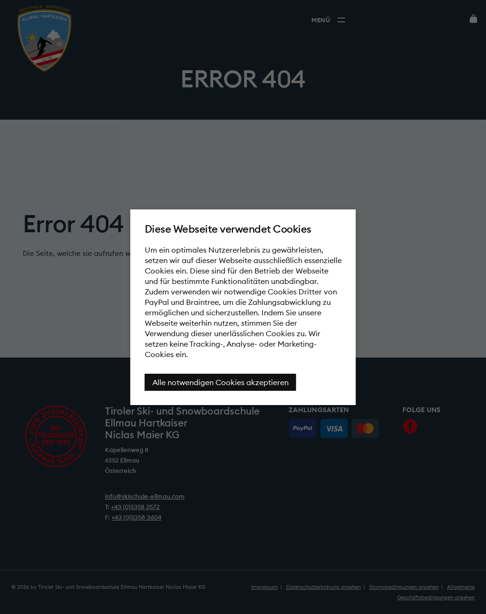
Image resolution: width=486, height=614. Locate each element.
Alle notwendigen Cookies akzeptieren (220, 382)
